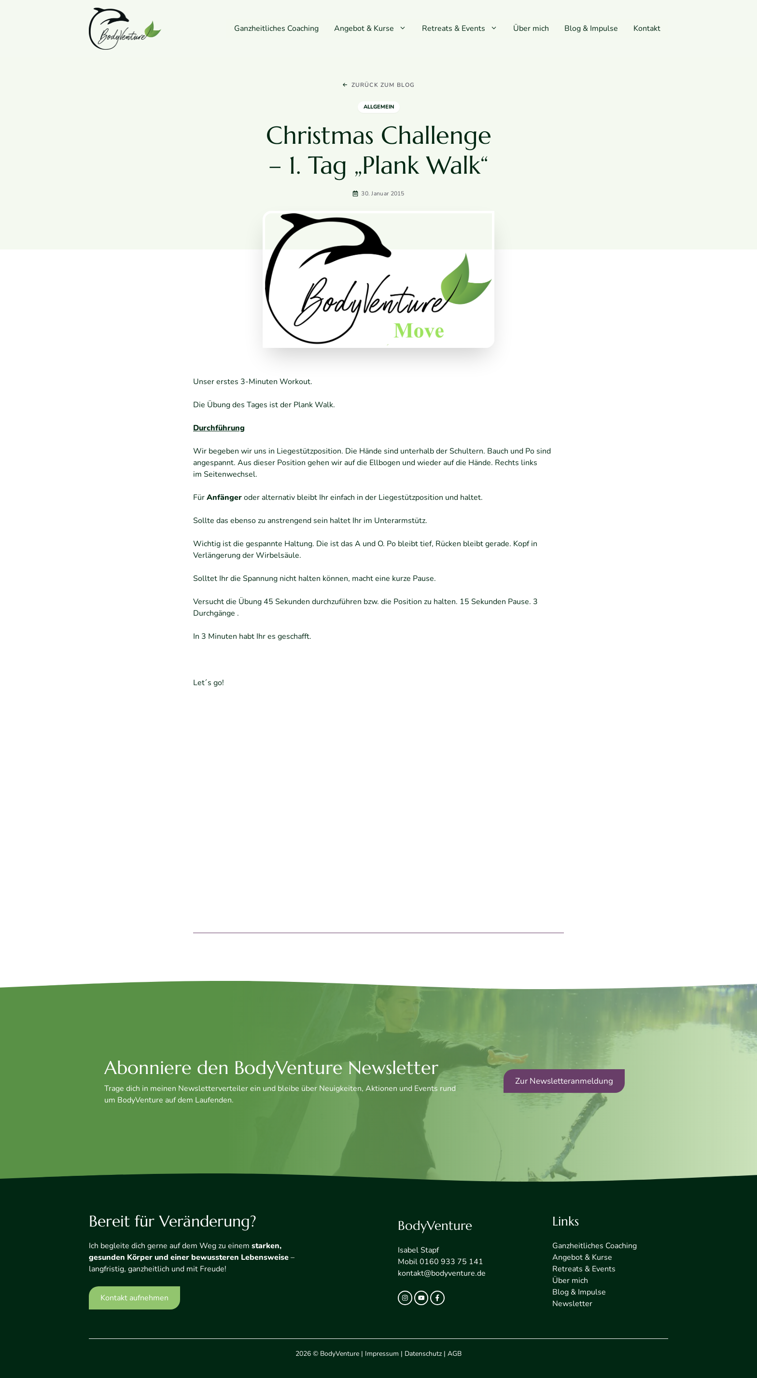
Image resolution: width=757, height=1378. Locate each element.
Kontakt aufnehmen (134, 1298)
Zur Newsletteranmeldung (564, 1081)
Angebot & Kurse (374, 28)
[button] (404, 28)
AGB (455, 1353)
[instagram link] (405, 1298)
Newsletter (572, 1303)
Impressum (382, 1353)
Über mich (531, 28)
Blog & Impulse (591, 28)
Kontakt (646, 28)
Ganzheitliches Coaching (276, 28)
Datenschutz (423, 1353)
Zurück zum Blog (383, 85)
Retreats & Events (463, 28)
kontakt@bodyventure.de (442, 1273)
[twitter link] (421, 1298)
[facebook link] (437, 1298)
